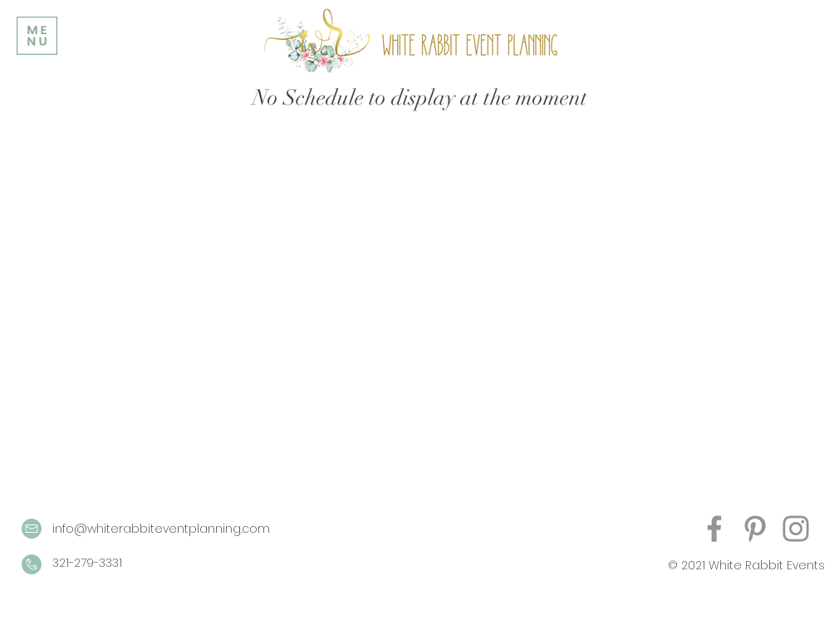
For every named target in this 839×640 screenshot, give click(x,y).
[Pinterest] (755, 528)
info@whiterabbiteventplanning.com (161, 528)
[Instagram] (795, 528)
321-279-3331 (87, 562)
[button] (37, 36)
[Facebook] (714, 528)
